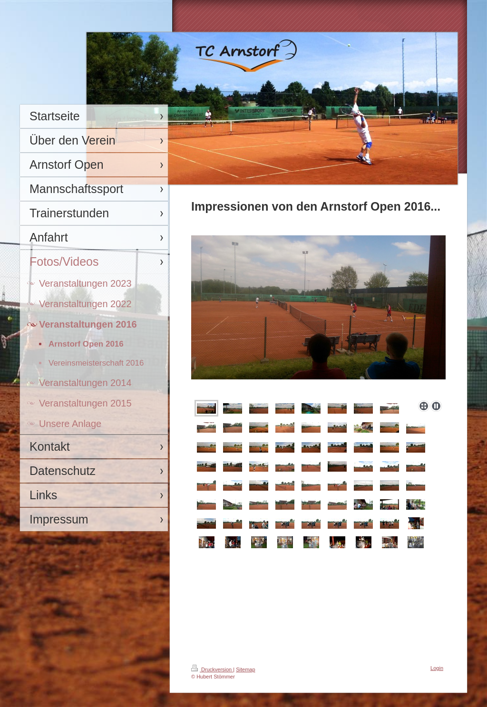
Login (436, 668)
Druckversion (212, 669)
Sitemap (245, 669)
